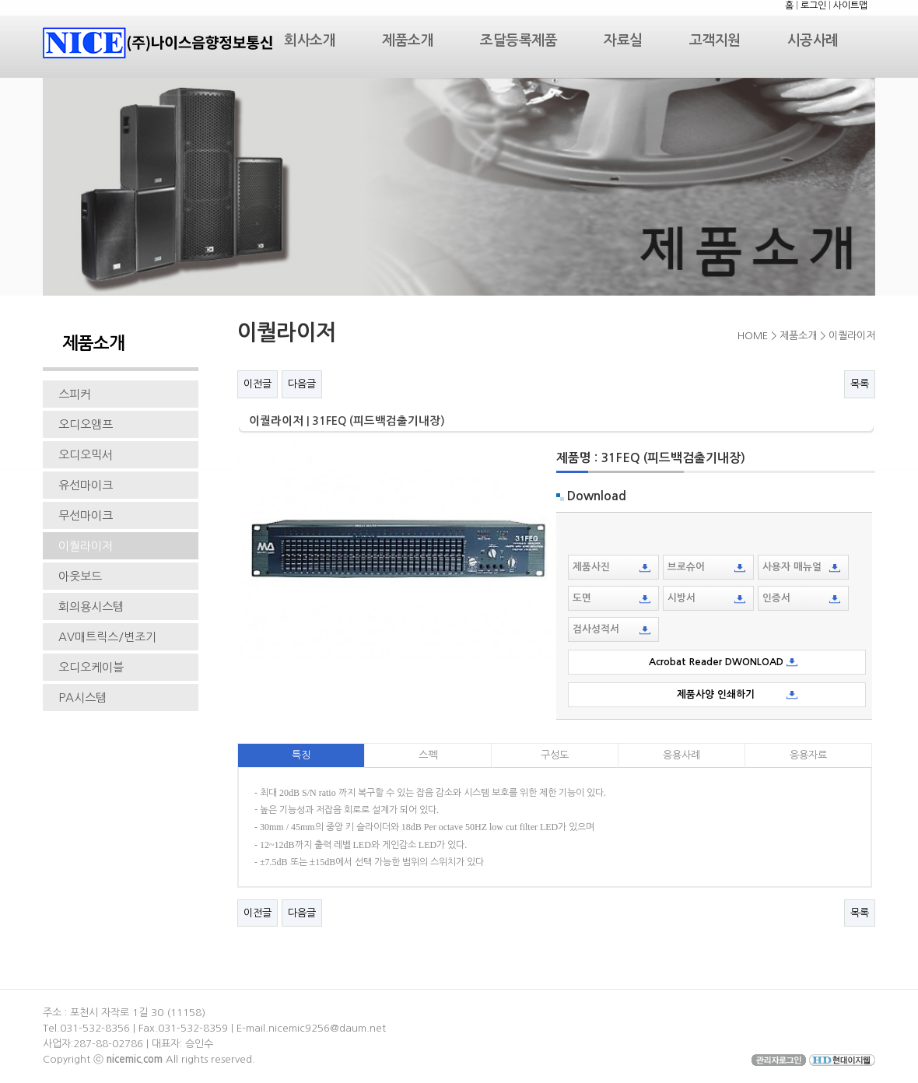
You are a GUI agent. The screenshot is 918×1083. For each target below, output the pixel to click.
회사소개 (309, 40)
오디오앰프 (85, 424)
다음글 (302, 384)
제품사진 (611, 567)
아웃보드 (80, 576)
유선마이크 (85, 485)
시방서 (706, 598)
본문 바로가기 (0, 0)
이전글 (258, 384)
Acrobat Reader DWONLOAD (719, 662)
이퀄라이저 (85, 546)
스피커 (74, 394)
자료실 (623, 40)
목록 (859, 384)
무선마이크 (85, 515)
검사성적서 (611, 629)
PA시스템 (82, 697)
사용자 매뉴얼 (801, 567)
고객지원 (715, 40)
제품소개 (407, 40)
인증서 (801, 598)
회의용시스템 (91, 606)
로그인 (813, 5)
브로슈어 (706, 567)
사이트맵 (850, 5)
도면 (611, 598)
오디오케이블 (91, 667)
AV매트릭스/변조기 (107, 637)
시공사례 (813, 40)
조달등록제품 (518, 40)
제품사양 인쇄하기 (719, 694)
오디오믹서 (85, 455)
